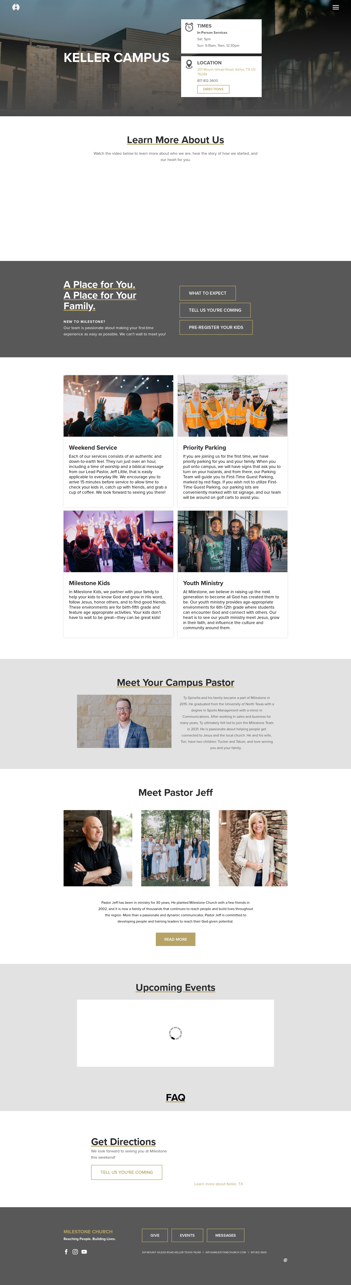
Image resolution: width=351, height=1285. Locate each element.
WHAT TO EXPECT (208, 293)
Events (187, 1235)
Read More (175, 939)
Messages (225, 1235)
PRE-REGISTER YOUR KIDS (216, 327)
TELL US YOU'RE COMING (215, 310)
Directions (213, 89)
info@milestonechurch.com (225, 1252)
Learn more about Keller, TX (218, 1184)
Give (154, 1235)
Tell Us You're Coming (127, 1172)
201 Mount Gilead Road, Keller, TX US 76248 (226, 72)
